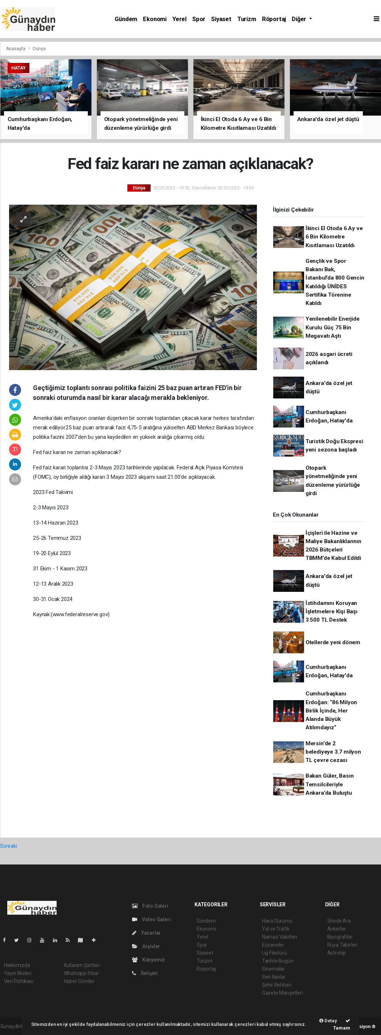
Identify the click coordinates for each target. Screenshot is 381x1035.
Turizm (246, 19)
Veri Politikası (18, 981)
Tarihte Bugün (278, 961)
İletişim (145, 973)
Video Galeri (151, 919)
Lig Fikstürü (274, 953)
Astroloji (336, 953)
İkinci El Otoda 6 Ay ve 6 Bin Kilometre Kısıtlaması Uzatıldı (334, 237)
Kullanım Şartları (82, 965)
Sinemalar (273, 969)
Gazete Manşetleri (282, 993)
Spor (198, 19)
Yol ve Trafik (276, 929)
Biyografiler (340, 937)
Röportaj (274, 19)
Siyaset (221, 19)
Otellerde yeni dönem (333, 642)
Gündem (126, 19)
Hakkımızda (17, 965)
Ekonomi (155, 19)
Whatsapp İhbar (81, 973)
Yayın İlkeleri (18, 973)
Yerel (179, 19)
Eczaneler (273, 945)
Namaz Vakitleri (279, 937)
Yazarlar (146, 933)
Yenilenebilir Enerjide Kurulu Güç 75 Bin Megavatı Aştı (333, 327)
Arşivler (146, 946)
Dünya (39, 48)
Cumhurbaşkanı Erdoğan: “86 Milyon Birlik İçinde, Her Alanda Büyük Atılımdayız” (331, 710)
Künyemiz (148, 960)
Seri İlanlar (274, 977)
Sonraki (8, 846)
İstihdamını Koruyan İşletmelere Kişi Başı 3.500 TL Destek (331, 611)
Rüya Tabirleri (342, 945)
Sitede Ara (339, 921)
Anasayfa (16, 48)
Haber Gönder (79, 981)
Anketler (336, 929)
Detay (328, 1020)
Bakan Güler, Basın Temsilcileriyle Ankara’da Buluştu (330, 784)
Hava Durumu (277, 921)
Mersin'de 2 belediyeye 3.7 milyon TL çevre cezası (333, 752)
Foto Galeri (150, 906)
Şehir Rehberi (277, 985)
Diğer (300, 19)
